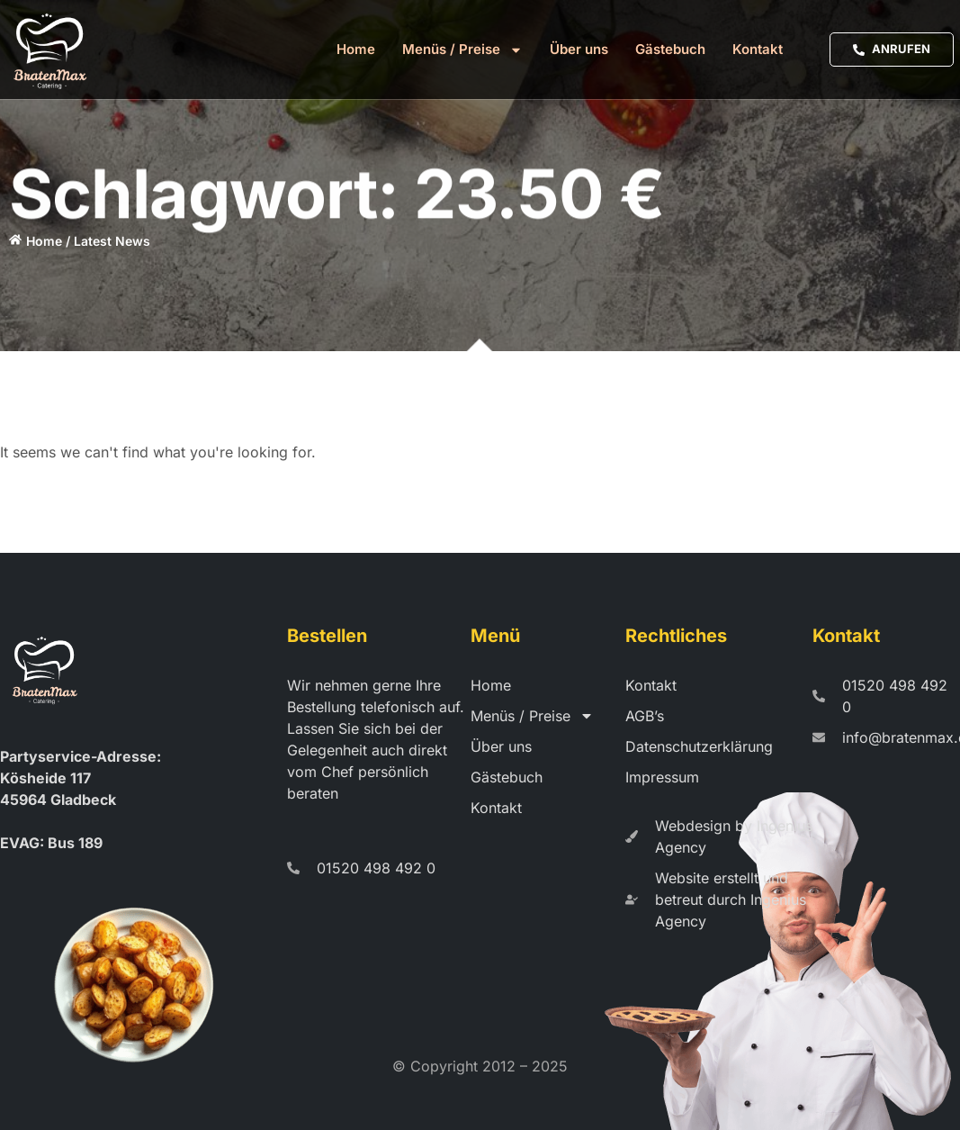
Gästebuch (670, 49)
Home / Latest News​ (88, 241)
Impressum (662, 777)
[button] (39, 1090)
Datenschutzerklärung (699, 746)
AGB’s (644, 716)
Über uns (579, 49)
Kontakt (757, 49)
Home (355, 49)
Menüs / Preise (462, 50)
